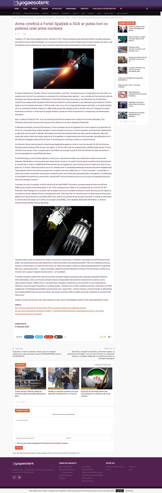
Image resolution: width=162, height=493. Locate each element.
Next (23, 401)
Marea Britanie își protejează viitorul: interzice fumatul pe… (138, 94)
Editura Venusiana (87, 480)
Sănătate (84, 9)
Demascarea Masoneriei (31, 13)
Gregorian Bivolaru (87, 469)
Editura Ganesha (87, 478)
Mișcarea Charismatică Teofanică (92, 472)
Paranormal (71, 9)
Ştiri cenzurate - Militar (23, 388)
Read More (129, 490)
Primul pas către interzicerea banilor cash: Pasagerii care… (137, 49)
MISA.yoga (62, 478)
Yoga (25, 9)
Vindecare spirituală (65, 475)
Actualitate (16, 13)
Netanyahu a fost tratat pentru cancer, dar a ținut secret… (137, 104)
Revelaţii (75, 13)
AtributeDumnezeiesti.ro (66, 469)
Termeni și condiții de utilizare (115, 466)
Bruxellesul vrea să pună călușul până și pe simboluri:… (136, 114)
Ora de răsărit (109, 13)
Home (17, 9)
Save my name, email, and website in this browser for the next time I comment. (42, 443)
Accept (119, 491)
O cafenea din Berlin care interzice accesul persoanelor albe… (137, 69)
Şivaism (45, 9)
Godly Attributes (68, 472)
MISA (83, 13)
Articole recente (122, 13)
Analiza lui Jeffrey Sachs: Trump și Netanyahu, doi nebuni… (137, 28)
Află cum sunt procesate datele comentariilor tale (63, 453)
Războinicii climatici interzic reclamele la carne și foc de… (138, 59)
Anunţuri (45, 13)
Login (99, 13)
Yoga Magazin (86, 466)
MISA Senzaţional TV (65, 466)
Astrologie (57, 9)
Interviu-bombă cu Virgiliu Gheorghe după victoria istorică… (137, 38)
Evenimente (65, 13)
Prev (18, 401)
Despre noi (55, 13)
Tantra (34, 9)
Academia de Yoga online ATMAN (92, 475)
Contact (91, 13)
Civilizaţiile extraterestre (104, 9)
